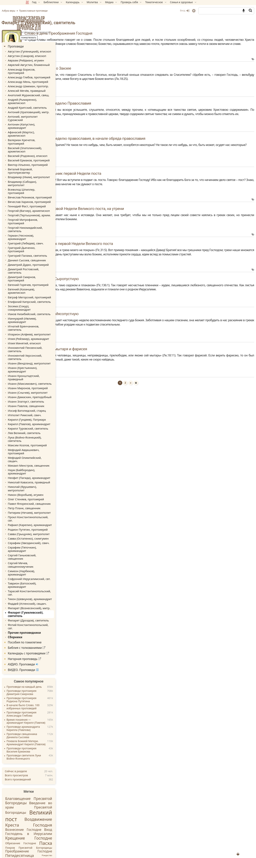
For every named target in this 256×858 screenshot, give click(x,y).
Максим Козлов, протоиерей (48, 369)
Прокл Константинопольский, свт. (51, 427)
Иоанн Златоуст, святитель (46, 327)
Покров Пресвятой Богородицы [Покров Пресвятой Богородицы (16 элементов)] (50, 732)
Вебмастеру (51, 833)
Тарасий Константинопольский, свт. (50, 482)
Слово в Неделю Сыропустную (136, 279)
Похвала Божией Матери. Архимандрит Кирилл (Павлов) (47, 627)
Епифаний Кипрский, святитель (50, 243)
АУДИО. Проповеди (45, 549)
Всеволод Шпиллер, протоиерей (50, 159)
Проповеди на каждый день (46, 571)
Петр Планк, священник (45, 418)
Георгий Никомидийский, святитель (46, 190)
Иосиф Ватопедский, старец (47, 336)
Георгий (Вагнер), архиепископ (49, 176)
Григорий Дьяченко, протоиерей (50, 205)
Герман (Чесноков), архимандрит (51, 196)
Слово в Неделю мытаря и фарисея (140, 349)
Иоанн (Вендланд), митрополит (50, 291)
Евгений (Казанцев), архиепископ (51, 234)
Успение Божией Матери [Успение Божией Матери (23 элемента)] (50, 774)
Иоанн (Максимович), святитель (50, 310)
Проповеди (38, 46)
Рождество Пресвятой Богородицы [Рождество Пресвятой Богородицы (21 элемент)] (50, 745)
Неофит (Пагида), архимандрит (49, 393)
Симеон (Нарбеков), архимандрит (51, 468)
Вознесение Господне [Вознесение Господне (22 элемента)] (45, 714)
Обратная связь (62, 830)
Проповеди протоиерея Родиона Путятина (43, 584)
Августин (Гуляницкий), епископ (50, 51)
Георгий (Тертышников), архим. (50, 180)
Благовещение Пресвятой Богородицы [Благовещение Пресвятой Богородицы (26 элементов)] (50, 685)
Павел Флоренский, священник (50, 414)
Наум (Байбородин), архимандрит (51, 389)
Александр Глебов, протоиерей (49, 72)
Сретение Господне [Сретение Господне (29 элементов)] (55, 764)
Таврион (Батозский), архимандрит (52, 477)
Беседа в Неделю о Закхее (132, 68)
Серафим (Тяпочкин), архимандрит (43, 454)
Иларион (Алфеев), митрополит (50, 264)
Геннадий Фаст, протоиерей (47, 172)
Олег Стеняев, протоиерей (46, 410)
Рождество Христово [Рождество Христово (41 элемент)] (50, 752)
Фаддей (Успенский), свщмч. (48, 493)
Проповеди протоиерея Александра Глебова (43, 598)
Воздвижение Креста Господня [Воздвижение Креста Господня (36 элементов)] (50, 706)
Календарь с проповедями (50, 537)
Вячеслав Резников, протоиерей (50, 163)
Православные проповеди (51, 23)
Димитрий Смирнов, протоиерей (51, 226)
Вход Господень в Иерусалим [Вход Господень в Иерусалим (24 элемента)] (50, 715)
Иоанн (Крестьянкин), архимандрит (43, 297)
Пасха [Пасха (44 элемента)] (67, 727)
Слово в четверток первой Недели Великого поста (153, 243)
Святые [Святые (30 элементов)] (34, 757)
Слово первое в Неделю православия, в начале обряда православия (169, 138)
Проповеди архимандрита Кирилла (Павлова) (45, 613)
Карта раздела (39, 830)
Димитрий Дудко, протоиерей (49, 217)
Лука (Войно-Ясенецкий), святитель (45, 363)
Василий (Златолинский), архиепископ (45, 125)
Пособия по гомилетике (46, 526)
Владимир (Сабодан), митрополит (51, 155)
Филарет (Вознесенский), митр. (49, 497)
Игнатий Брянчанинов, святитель (51, 260)
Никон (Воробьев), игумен (46, 406)
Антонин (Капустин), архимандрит (51, 110)
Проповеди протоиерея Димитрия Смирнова (43, 577)
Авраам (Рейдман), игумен (46, 59)
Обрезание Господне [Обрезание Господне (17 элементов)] (42, 727)
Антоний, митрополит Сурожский (51, 106)
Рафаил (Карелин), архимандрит (50, 431)
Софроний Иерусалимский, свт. (49, 472)
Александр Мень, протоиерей (48, 76)
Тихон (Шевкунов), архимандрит (50, 488)
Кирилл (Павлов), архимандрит (49, 348)
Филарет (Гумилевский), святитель (46, 503)
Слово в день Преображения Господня (143, 33)
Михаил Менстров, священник (49, 385)
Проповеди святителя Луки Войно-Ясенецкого (45, 641)
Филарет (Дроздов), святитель (49, 509)
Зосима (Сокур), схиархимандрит (50, 247)
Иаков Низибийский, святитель (49, 251)
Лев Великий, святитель (45, 357)
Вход (162, 10)
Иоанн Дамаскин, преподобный (50, 323)
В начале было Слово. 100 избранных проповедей (44, 591)
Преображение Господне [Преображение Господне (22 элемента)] (50, 735)
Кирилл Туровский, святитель (48, 353)
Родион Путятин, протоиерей (48, 435)
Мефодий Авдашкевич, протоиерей (44, 374)
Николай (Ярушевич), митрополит (51, 402)
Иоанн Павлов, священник (47, 332)
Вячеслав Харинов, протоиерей (50, 167)
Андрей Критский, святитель (48, 98)
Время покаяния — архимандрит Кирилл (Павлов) (47, 605)
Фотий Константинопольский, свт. (51, 513)
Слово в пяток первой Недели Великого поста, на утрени (158, 208)
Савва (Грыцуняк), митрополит (49, 440)
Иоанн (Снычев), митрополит (48, 319)
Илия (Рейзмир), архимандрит (49, 268)
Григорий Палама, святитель (48, 209)
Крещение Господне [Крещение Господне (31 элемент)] (50, 722)
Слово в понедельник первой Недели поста (147, 173)
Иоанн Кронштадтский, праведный (44, 305)
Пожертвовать (50, 37)
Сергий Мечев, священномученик (51, 464)
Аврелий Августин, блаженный (49, 64)
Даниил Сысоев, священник (47, 213)
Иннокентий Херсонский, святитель (45, 286)
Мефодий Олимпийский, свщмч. (50, 380)
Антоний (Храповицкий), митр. (49, 102)
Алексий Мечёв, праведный (47, 85)
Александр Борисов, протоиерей (50, 68)
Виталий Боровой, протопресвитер (41, 145)
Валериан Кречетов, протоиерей (50, 119)
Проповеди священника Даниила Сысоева (43, 620)
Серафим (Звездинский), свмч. (49, 448)
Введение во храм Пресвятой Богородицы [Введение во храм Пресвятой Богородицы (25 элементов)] (50, 692)
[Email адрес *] (50, 798)
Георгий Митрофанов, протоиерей (51, 184)
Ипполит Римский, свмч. (45, 340)
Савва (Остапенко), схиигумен (49, 444)
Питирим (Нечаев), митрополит (50, 423)
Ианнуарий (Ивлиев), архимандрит (52, 255)
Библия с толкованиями (48, 532)
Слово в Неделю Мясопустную (136, 314)
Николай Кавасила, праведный (49, 397)
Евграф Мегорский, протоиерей (50, 238)
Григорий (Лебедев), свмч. (46, 200)
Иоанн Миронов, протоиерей (48, 315)
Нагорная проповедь (46, 543)
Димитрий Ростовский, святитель (51, 222)
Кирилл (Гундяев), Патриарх (47, 344)
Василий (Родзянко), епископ (48, 130)
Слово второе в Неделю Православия (142, 103)
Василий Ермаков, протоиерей (49, 135)
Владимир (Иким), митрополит (49, 150)
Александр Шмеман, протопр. (49, 81)
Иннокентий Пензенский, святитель (46, 278)
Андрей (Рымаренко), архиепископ (52, 93)
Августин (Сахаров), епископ (47, 55)
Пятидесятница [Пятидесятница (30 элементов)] (41, 739)
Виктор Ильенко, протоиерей (48, 139)
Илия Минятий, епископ (45, 272)
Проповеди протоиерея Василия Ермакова (43, 634)
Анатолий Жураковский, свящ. (49, 89)
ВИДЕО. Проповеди (45, 554)
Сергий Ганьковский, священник (50, 460)
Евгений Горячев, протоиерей (49, 230)
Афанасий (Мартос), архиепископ (51, 115)
